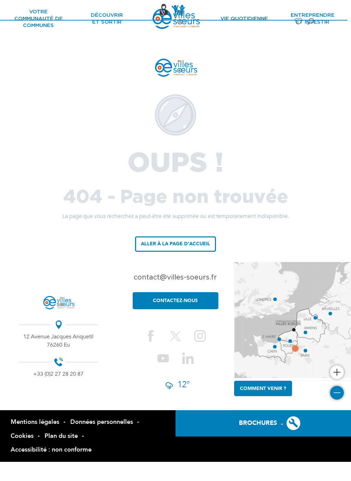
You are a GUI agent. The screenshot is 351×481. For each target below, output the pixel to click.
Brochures (258, 423)
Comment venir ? (263, 388)
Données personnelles (101, 422)
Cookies (22, 436)
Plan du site (61, 436)
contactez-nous (175, 300)
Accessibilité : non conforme (51, 449)
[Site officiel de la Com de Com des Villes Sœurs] (175, 67)
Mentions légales (35, 422)
